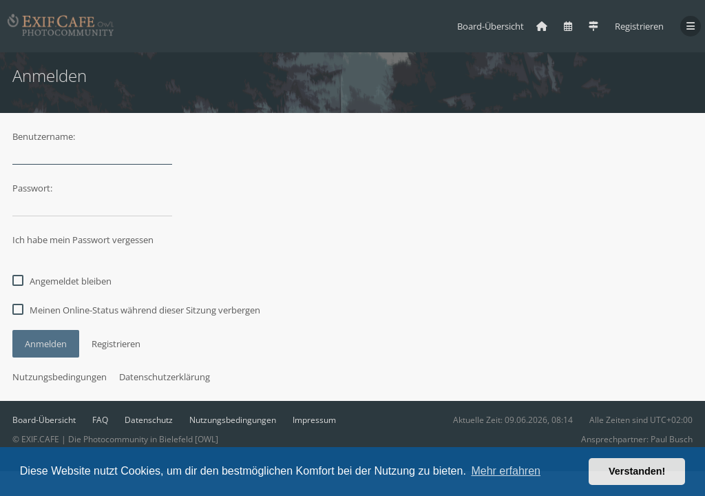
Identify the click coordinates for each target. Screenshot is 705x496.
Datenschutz (149, 420)
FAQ (100, 420)
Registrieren (639, 26)
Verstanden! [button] (637, 471)
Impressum (314, 420)
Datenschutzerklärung (164, 377)
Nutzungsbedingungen (59, 377)
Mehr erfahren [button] (505, 471)
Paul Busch (672, 439)
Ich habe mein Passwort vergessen (83, 240)
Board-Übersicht (44, 420)
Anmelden (46, 344)
